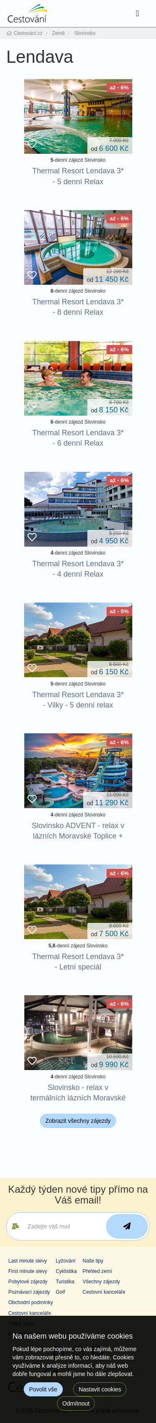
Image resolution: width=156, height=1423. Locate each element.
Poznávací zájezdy (29, 1292)
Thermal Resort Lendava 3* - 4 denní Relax (78, 569)
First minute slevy (27, 1271)
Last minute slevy (27, 1261)
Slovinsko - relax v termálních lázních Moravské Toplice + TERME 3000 (78, 1097)
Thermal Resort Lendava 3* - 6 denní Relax (78, 438)
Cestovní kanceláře (104, 1292)
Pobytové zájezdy (27, 1282)
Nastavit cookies (100, 1389)
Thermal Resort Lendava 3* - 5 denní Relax (78, 176)
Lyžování (66, 1261)
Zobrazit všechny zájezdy (78, 1120)
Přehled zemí (97, 1271)
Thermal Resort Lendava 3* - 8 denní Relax (78, 307)
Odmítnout (75, 1403)
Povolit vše (43, 1389)
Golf (60, 1292)
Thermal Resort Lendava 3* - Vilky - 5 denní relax (78, 700)
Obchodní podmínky (30, 1302)
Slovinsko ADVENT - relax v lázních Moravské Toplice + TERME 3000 (78, 836)
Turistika (65, 1282)
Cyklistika (66, 1271)
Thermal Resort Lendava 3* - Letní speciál (78, 961)
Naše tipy (93, 1261)
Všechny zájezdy (101, 1282)
